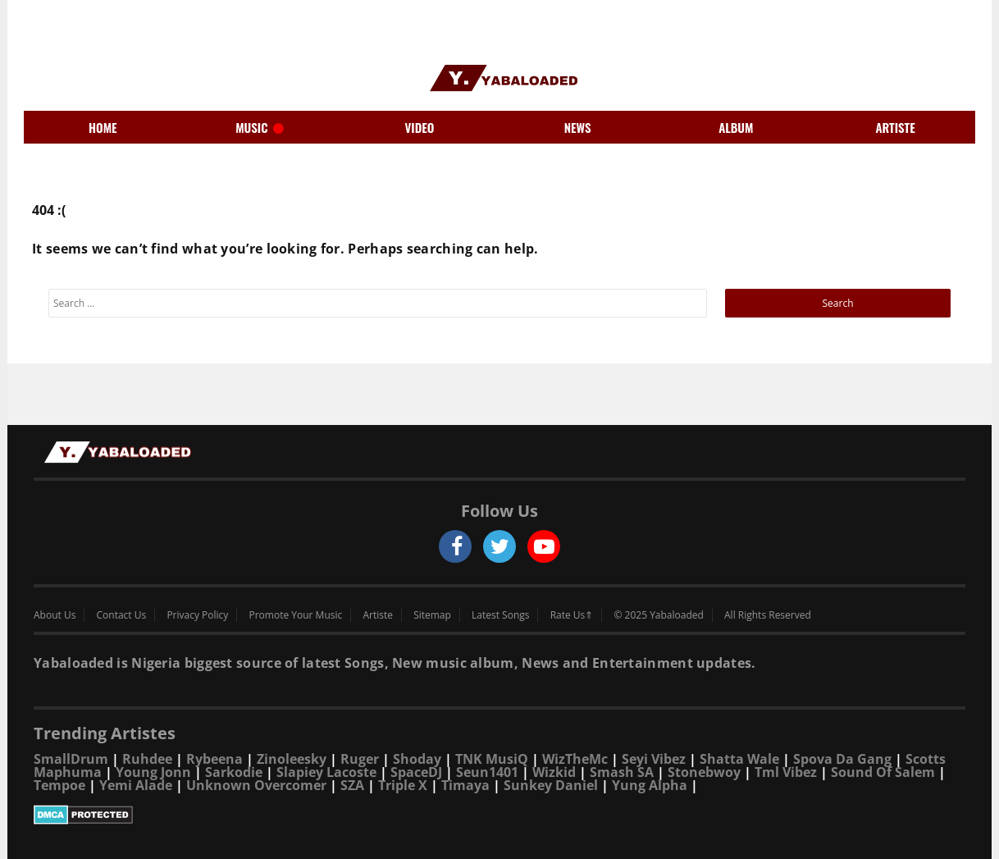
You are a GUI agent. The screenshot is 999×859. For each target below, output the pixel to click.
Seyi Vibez (654, 759)
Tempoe (59, 785)
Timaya (465, 785)
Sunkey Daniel (551, 785)
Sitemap (432, 615)
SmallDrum (71, 759)
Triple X (402, 785)
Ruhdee (147, 759)
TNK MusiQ (491, 759)
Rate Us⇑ (572, 615)
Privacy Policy (197, 615)
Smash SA (622, 772)
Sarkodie (233, 772)
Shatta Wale (739, 759)
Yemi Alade (135, 785)
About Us (54, 615)
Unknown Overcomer (256, 785)
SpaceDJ (416, 772)
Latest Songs (500, 615)
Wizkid (554, 772)
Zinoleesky (291, 759)
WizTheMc (575, 759)
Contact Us (122, 615)
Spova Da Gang (842, 759)
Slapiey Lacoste (326, 772)
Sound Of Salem (883, 772)
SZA (352, 785)
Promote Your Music (296, 615)
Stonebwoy (704, 772)
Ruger (359, 759)
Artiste (378, 615)
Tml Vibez (786, 772)
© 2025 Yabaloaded (658, 615)
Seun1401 (487, 772)
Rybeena (214, 759)
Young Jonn (153, 772)
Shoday (417, 759)
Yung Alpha (649, 785)
